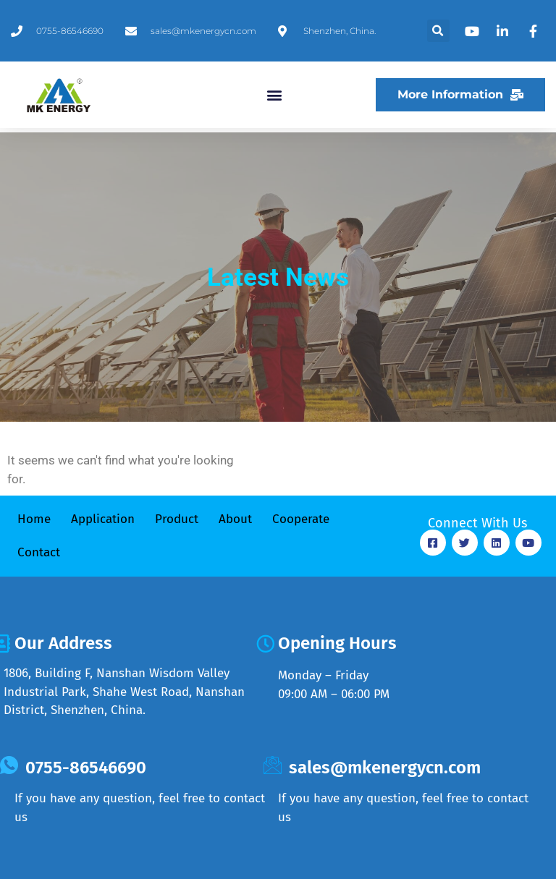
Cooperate (300, 519)
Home (34, 519)
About (235, 519)
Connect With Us (477, 523)
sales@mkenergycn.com (385, 767)
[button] (438, 31)
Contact (38, 552)
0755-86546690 (85, 767)
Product (176, 519)
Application (103, 519)
